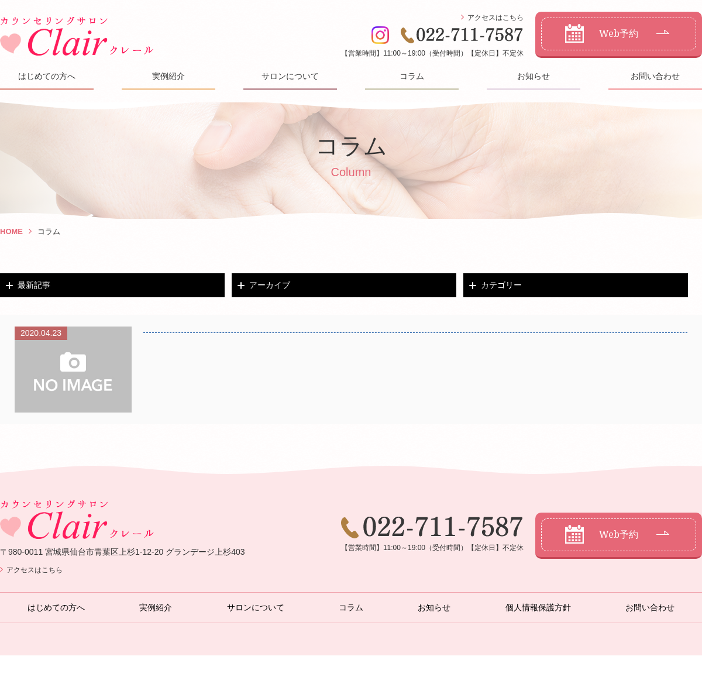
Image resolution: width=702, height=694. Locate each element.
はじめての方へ (46, 76)
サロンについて (290, 76)
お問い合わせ (655, 76)
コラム (412, 76)
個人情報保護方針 (538, 607)
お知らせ (533, 76)
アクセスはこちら (495, 17)
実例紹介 (168, 76)
